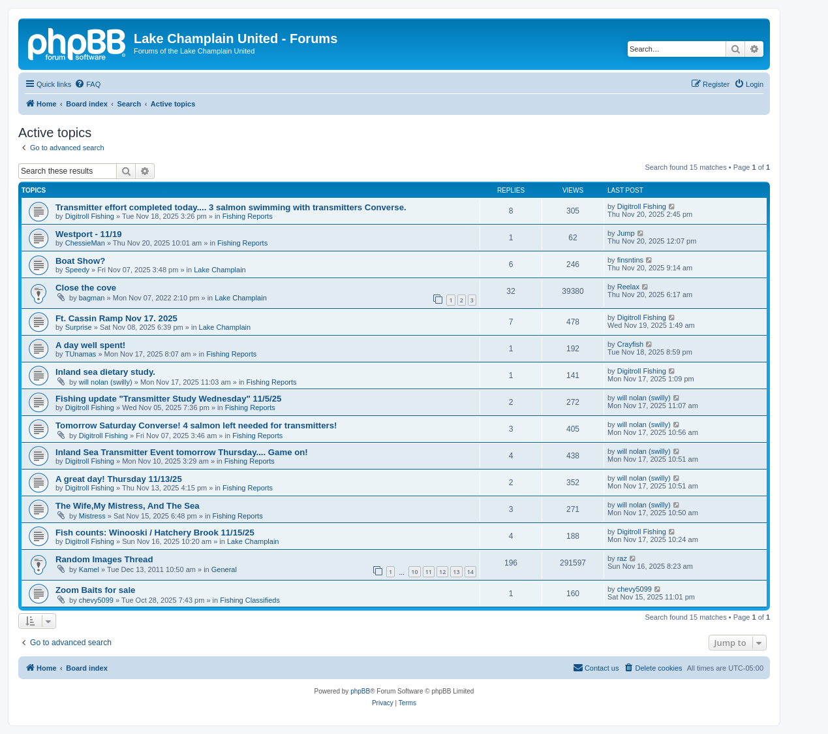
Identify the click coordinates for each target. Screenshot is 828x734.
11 (428, 571)
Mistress (92, 516)
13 (456, 571)
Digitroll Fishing (89, 216)
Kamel (89, 569)
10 (414, 571)
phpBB (360, 691)
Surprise (78, 327)
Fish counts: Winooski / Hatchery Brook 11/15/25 (154, 532)
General (224, 569)
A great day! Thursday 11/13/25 (118, 479)
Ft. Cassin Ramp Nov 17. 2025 (116, 318)
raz (622, 558)
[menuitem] (87, 84)
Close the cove (85, 288)
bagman (92, 298)
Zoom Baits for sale (95, 590)
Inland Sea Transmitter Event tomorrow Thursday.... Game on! (181, 452)
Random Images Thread (104, 559)
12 (442, 571)
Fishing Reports (247, 216)
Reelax (628, 287)
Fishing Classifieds (250, 600)
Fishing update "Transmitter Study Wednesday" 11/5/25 (168, 399)
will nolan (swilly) (105, 382)
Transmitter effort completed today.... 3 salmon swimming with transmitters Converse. (230, 207)
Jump (626, 233)
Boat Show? (80, 261)
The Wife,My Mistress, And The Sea (127, 506)
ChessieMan (85, 243)
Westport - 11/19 (88, 234)
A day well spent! (90, 345)
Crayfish (630, 344)
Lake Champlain (220, 270)
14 (470, 571)
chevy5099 (96, 600)
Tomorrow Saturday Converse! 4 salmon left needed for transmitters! (196, 425)
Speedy (77, 270)
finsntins (630, 260)
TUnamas (81, 354)
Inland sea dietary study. (105, 372)
